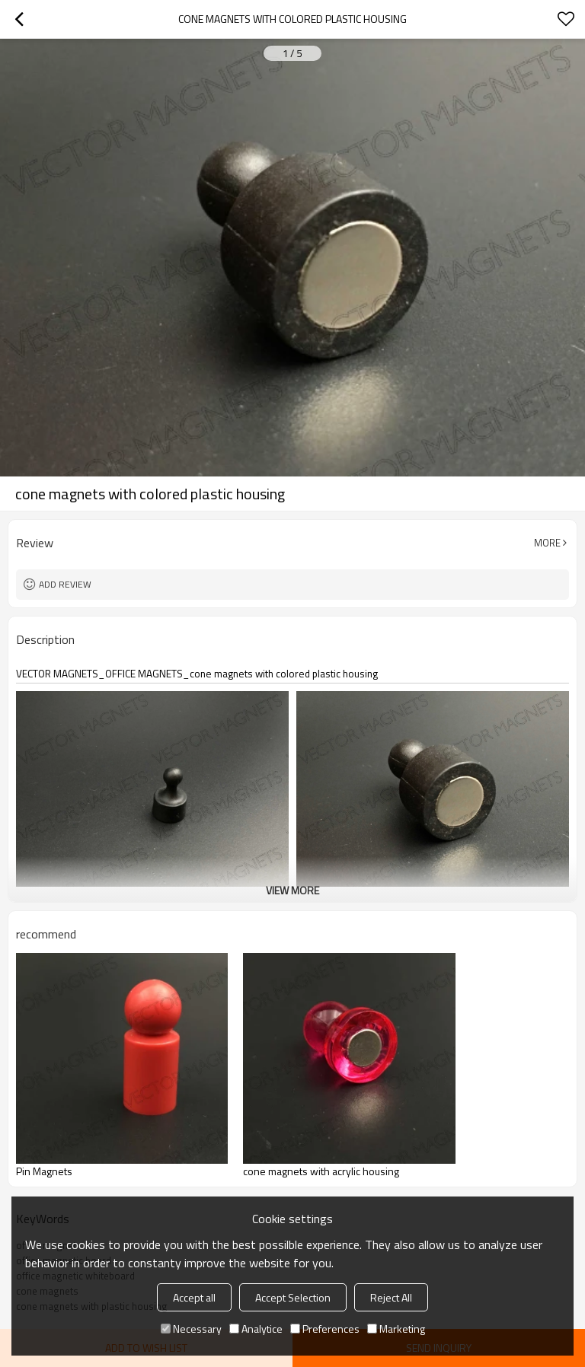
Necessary (191, 1329)
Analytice (256, 1329)
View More (292, 890)
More (547, 542)
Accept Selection (293, 1297)
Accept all (194, 1297)
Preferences (325, 1329)
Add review (65, 584)
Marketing (396, 1329)
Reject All (391, 1297)
